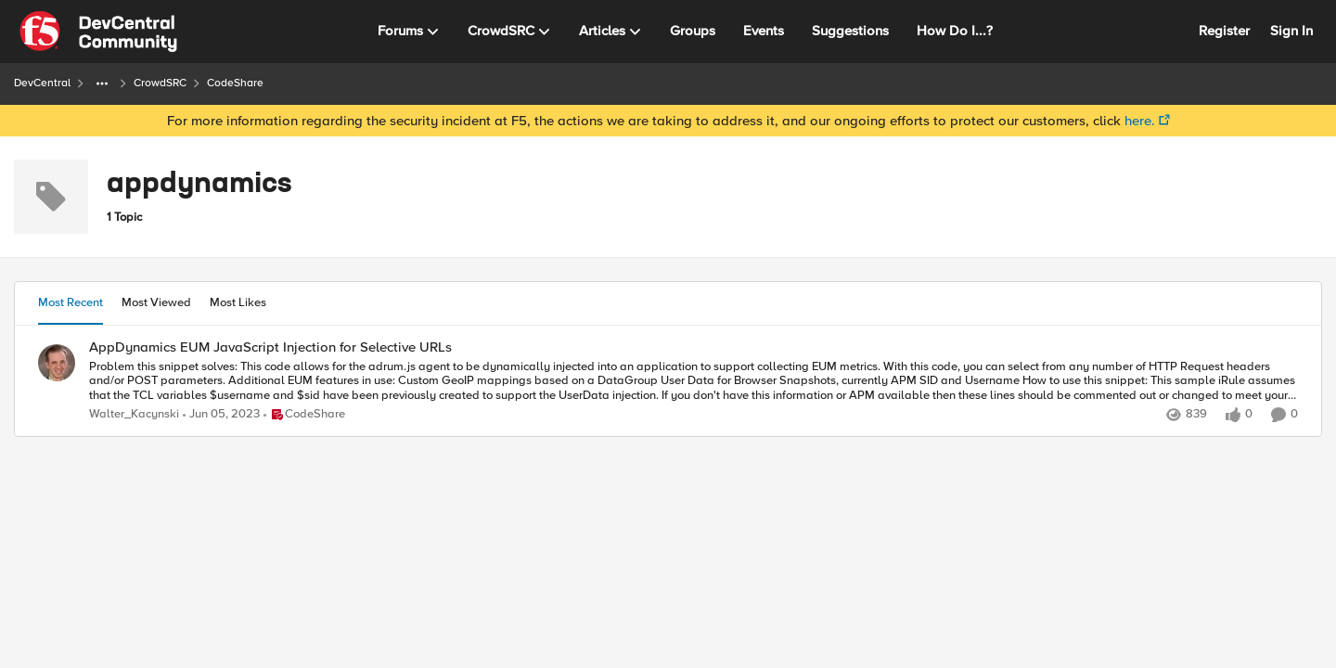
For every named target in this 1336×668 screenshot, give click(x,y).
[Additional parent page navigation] (102, 83)
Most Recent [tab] (70, 302)
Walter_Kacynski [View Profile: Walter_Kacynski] (134, 414)
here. (1139, 120)
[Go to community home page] (98, 31)
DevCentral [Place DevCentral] (42, 83)
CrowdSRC (160, 83)
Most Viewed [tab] (156, 302)
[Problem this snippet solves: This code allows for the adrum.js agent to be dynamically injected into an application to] (693, 381)
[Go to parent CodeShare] (304, 414)
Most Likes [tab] (238, 302)
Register (1224, 30)
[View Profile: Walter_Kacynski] (56, 362)
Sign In (1291, 30)
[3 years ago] (221, 414)
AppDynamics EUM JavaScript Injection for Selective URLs (270, 347)
